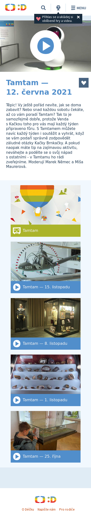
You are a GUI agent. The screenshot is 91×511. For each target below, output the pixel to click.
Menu (77, 7)
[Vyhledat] (43, 8)
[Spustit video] (45, 46)
